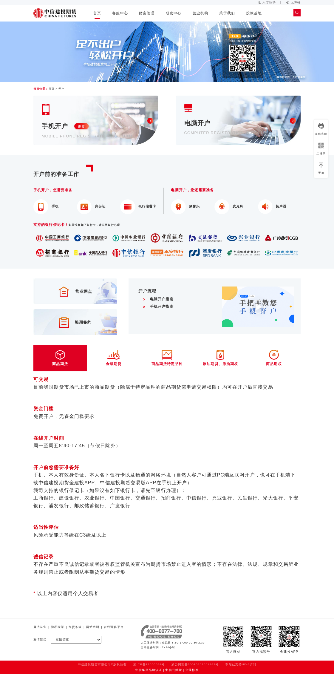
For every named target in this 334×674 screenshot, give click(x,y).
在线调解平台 (114, 627)
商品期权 (274, 358)
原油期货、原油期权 (220, 358)
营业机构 (200, 13)
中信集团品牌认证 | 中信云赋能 (158, 670)
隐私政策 (57, 627)
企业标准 (191, 670)
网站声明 (92, 627)
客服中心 (120, 13)
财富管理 (146, 13)
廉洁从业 (40, 627)
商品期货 (60, 358)
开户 (61, 88)
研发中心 (173, 13)
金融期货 (113, 358)
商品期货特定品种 (167, 358)
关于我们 (227, 13)
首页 (97, 13)
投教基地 (254, 13)
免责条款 (75, 627)
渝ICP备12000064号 (149, 664)
